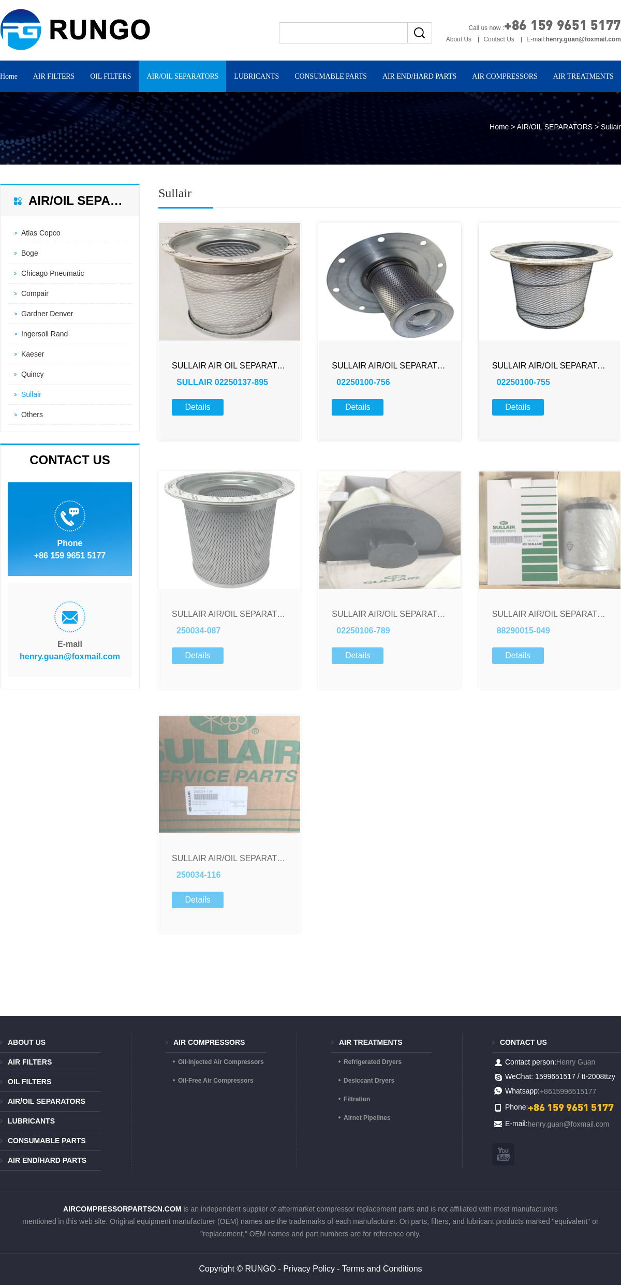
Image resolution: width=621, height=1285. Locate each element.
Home (499, 127)
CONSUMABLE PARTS (330, 76)
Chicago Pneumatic (52, 273)
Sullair (31, 394)
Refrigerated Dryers (373, 1062)
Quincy (32, 374)
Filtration (357, 1099)
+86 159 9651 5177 (562, 24)
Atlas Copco (40, 233)
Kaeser (32, 354)
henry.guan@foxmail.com (70, 656)
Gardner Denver (47, 313)
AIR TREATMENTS (371, 1042)
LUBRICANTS (256, 76)
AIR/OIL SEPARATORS (182, 76)
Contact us (523, 1042)
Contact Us (498, 39)
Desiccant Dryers (369, 1080)
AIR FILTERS (54, 76)
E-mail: (573, 39)
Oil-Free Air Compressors (216, 1080)
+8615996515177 (568, 1091)
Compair (35, 293)
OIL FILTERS (110, 76)
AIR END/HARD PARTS (419, 76)
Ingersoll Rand (44, 334)
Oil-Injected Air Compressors (221, 1062)
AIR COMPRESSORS (505, 76)
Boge (29, 253)
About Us (458, 39)
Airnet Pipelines (367, 1117)
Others (32, 414)
